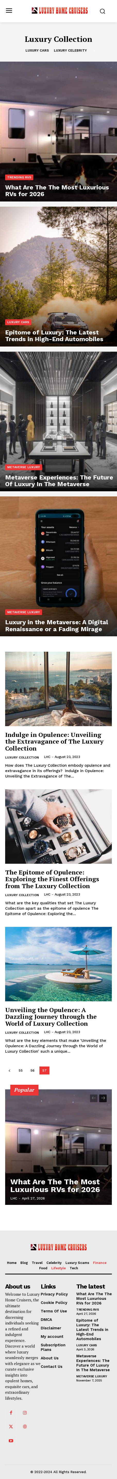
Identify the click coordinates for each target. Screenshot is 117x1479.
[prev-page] (9, 1070)
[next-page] (103, 1098)
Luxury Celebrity (70, 51)
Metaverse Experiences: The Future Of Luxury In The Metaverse (93, 1363)
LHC (47, 757)
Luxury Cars (37, 51)
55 (21, 1070)
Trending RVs (19, 177)
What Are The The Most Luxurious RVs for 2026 (55, 1185)
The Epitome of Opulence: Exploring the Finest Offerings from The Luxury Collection (52, 879)
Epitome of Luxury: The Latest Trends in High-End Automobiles (92, 1329)
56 (32, 1070)
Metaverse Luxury (23, 467)
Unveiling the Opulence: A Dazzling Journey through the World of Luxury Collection (51, 1016)
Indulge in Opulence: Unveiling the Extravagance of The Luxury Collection (54, 741)
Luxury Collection (22, 757)
